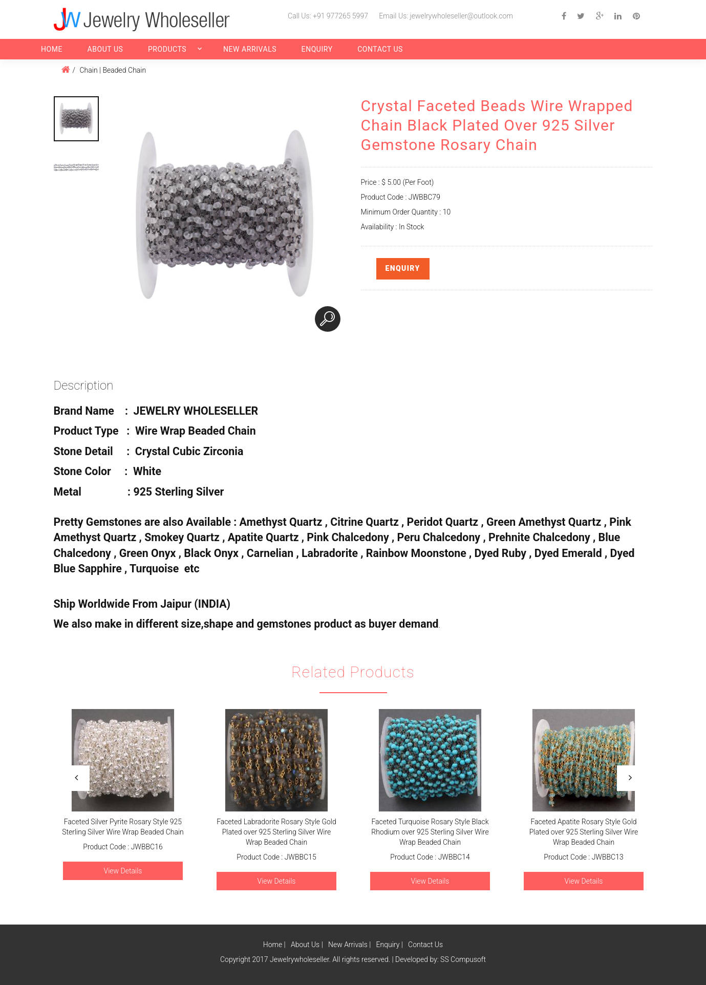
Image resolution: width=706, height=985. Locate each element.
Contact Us (380, 49)
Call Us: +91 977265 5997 (328, 16)
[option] (76, 118)
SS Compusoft (463, 959)
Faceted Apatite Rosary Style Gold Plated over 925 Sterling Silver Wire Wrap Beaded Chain (583, 832)
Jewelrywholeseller (299, 959)
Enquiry (317, 49)
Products (167, 49)
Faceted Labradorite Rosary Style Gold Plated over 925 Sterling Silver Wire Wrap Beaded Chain (276, 832)
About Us (105, 49)
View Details (122, 871)
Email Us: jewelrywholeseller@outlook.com (445, 16)
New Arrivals (249, 49)
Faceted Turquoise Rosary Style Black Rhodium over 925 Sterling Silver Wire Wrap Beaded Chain (429, 832)
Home (51, 49)
